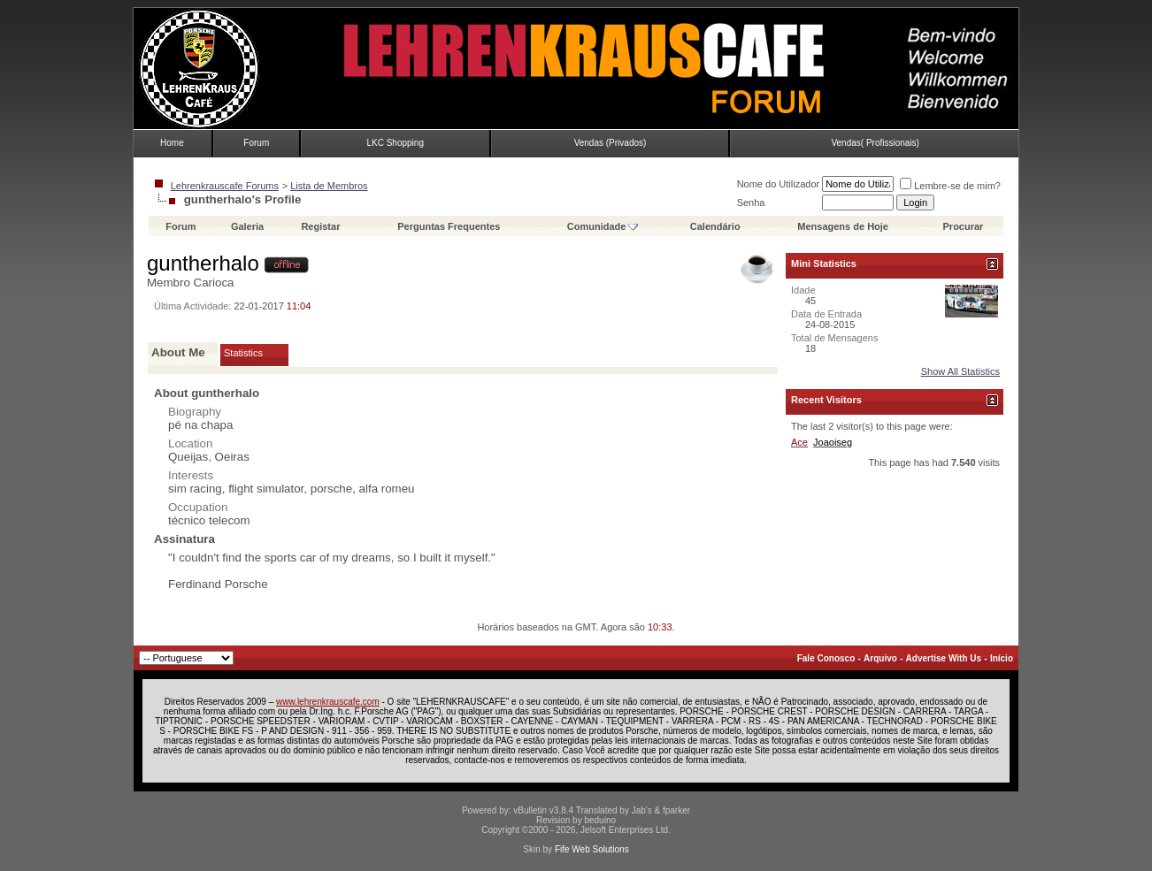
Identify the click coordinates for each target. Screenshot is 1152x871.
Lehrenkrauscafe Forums (225, 185)
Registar (320, 226)
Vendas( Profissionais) (875, 143)
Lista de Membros (328, 185)
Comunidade (603, 226)
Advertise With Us (943, 658)
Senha (751, 202)
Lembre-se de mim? (950, 185)
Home (172, 143)
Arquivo (880, 658)
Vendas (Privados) (610, 143)
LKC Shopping (395, 143)
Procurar (963, 226)
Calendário (715, 226)
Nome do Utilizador (778, 184)
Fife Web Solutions (592, 849)
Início (1001, 658)
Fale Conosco (826, 658)
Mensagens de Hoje (842, 226)
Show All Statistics (960, 371)
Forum (256, 143)
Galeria (247, 226)
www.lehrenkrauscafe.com (328, 702)
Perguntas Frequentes (448, 226)
